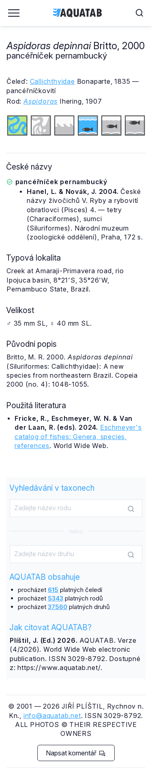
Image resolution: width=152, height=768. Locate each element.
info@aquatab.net (52, 715)
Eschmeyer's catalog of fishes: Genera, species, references (78, 436)
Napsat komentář (75, 753)
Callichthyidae (52, 81)
